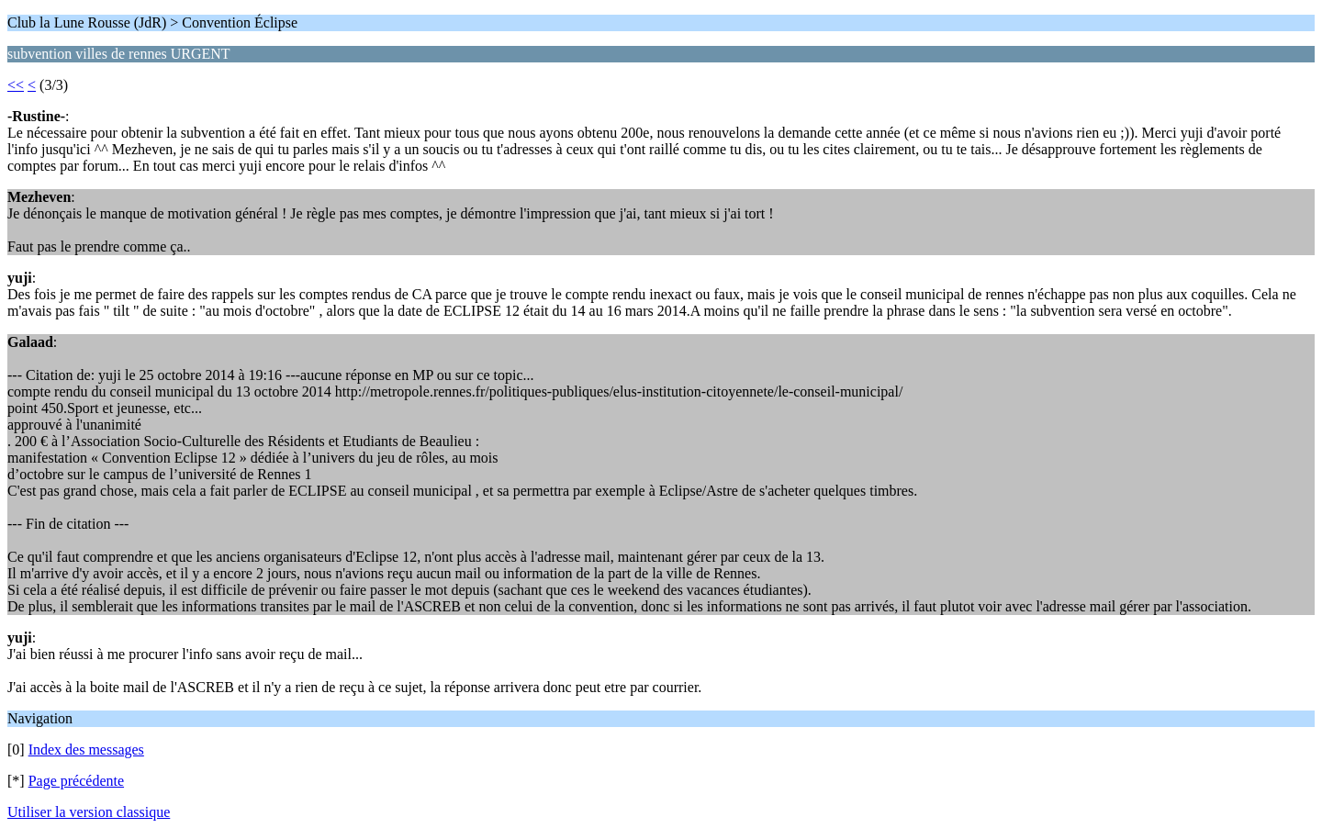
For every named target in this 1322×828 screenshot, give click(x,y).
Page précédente (76, 781)
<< (15, 85)
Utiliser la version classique (88, 812)
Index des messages (86, 749)
